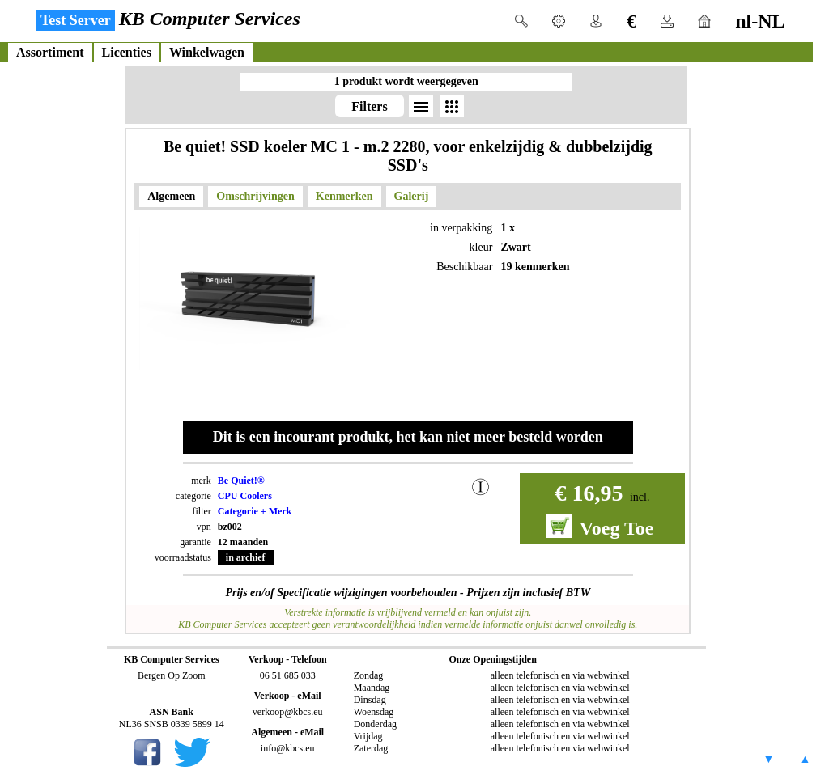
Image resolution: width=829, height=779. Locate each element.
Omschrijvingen (255, 196)
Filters (369, 106)
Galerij (411, 196)
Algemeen (171, 196)
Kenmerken (344, 196)
